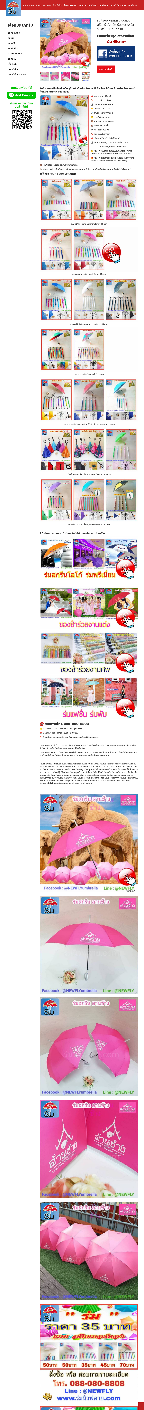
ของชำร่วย (104, 5)
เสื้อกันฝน (92, 5)
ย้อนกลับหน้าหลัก (106, 69)
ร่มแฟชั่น (47, 5)
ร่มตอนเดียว (28, 5)
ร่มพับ (38, 5)
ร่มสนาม (82, 5)
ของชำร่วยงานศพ (118, 5)
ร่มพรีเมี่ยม (57, 5)
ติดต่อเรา (132, 5)
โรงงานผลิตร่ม (70, 5)
